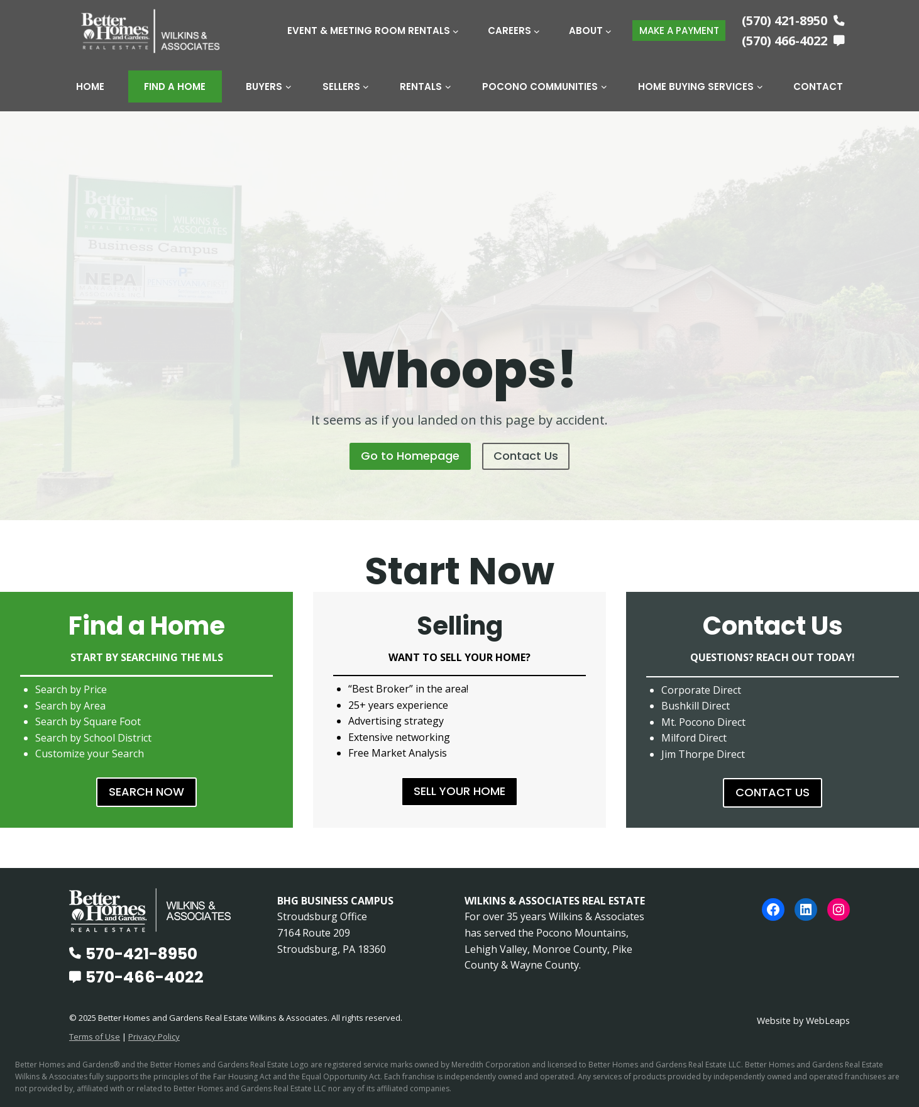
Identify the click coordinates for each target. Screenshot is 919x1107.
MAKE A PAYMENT (679, 30)
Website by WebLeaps (803, 1020)
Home (90, 86)
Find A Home (175, 86)
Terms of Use (94, 1036)
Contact (818, 86)
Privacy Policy (154, 1036)
